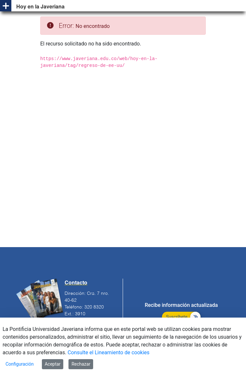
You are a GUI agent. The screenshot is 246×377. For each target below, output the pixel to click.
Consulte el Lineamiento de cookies (108, 352)
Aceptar (53, 364)
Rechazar (80, 364)
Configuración (20, 364)
